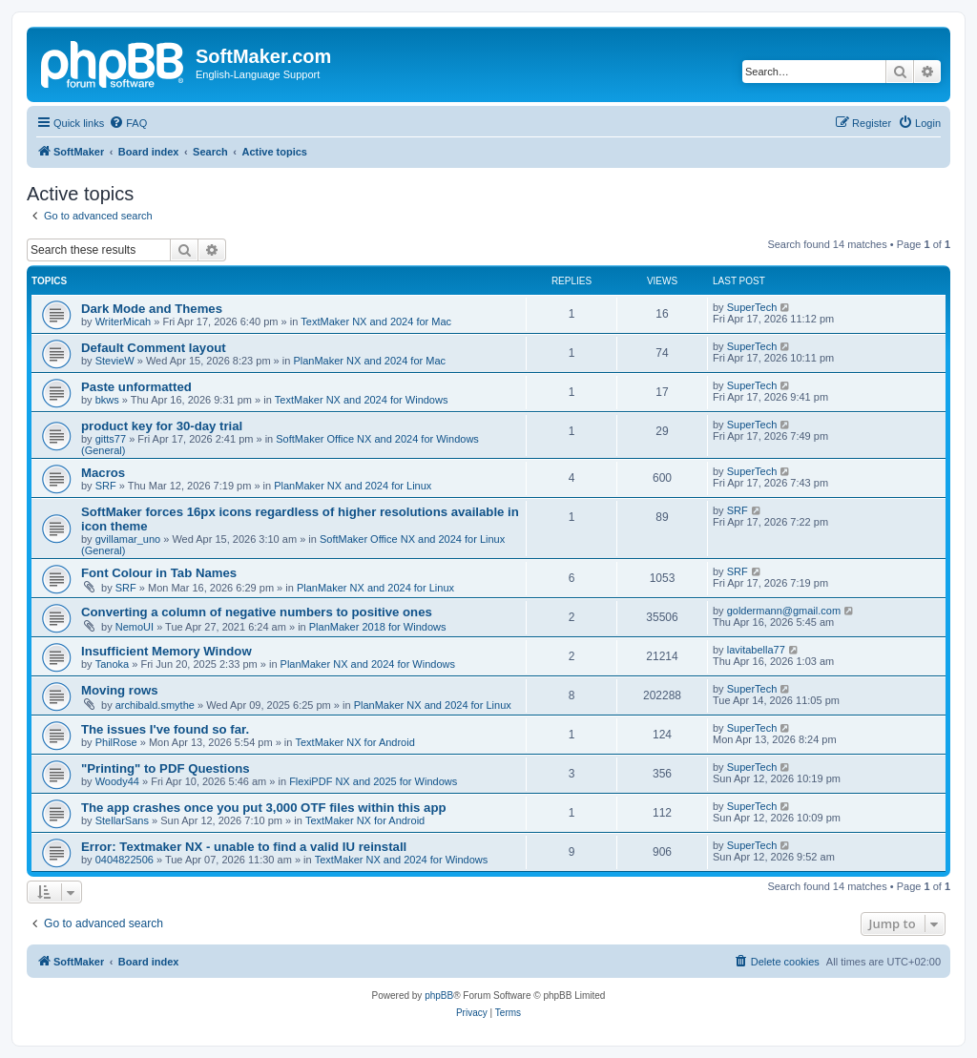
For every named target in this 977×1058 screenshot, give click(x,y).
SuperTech (752, 307)
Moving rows (119, 690)
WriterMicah (123, 321)
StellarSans (122, 820)
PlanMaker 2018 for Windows (378, 627)
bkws (107, 399)
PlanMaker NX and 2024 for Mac (369, 360)
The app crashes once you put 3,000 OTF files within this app (264, 807)
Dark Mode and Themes (151, 308)
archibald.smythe (155, 705)
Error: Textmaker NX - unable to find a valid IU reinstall (243, 847)
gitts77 (110, 439)
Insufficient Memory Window (166, 651)
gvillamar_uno (127, 539)
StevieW (115, 360)
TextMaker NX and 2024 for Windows (361, 399)
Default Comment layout (153, 348)
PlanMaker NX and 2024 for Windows (368, 664)
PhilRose (116, 742)
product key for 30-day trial (161, 426)
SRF (105, 485)
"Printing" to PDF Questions (165, 768)
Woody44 (117, 781)
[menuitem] (128, 123)
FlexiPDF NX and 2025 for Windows (373, 781)
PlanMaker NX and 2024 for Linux (352, 485)
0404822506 (124, 859)
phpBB (439, 995)
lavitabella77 (756, 649)
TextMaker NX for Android (354, 742)
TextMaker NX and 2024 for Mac (376, 321)
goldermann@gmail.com (784, 610)
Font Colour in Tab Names (159, 573)
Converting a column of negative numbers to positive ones (256, 612)
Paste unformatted (136, 387)
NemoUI (134, 627)
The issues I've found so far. (165, 729)
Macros (103, 473)
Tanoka (112, 664)
